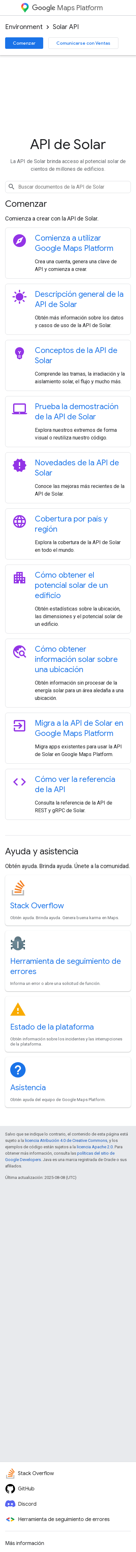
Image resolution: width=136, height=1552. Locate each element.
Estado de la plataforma (52, 1027)
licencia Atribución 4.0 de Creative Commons (66, 1140)
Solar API (66, 27)
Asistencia (28, 1087)
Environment (24, 27)
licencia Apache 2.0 (95, 1146)
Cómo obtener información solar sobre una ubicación (76, 659)
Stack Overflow (37, 906)
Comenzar (24, 43)
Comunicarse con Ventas (83, 43)
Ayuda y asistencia (41, 851)
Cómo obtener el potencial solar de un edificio (71, 585)
